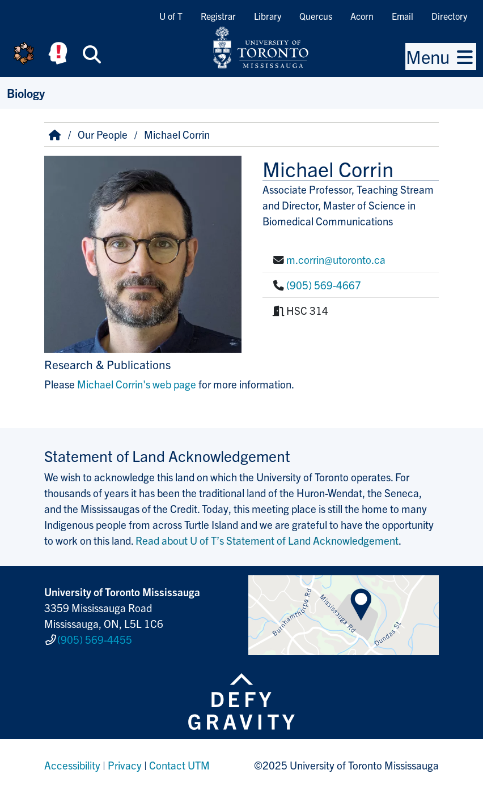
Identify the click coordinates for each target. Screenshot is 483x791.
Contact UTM (179, 765)
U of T (171, 16)
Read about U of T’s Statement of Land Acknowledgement (267, 540)
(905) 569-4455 (94, 639)
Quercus (315, 16)
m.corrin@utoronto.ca (335, 259)
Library (267, 16)
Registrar (218, 16)
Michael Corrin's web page (136, 384)
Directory (449, 16)
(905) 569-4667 (323, 285)
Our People (103, 134)
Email (402, 16)
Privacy (125, 765)
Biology (26, 92)
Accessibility (72, 765)
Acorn (362, 16)
